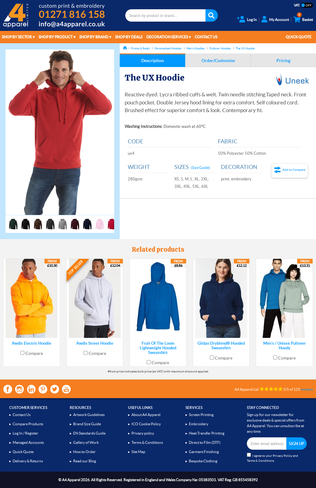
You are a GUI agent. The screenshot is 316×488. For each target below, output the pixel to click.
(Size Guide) (200, 168)
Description (152, 60)
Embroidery (198, 424)
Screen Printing (201, 415)
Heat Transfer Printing (206, 433)
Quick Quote (298, 37)
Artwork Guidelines (89, 415)
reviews (307, 389)
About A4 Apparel (145, 415)
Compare (34, 353)
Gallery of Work (86, 442)
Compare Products (28, 424)
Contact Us (206, 37)
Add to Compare (293, 169)
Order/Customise (218, 60)
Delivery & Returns (28, 461)
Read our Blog (84, 461)
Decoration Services (167, 37)
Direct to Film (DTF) (205, 442)
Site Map (138, 452)
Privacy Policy (282, 455)
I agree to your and (272, 457)
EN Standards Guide (89, 433)
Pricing (283, 60)
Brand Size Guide (87, 424)
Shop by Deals (128, 37)
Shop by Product (56, 37)
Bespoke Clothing (203, 461)
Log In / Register (25, 433)
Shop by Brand (93, 37)
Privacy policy (142, 433)
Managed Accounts (28, 442)
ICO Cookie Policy (146, 424)
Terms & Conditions (147, 442)
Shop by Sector (17, 37)
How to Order (84, 452)
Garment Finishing (204, 452)
